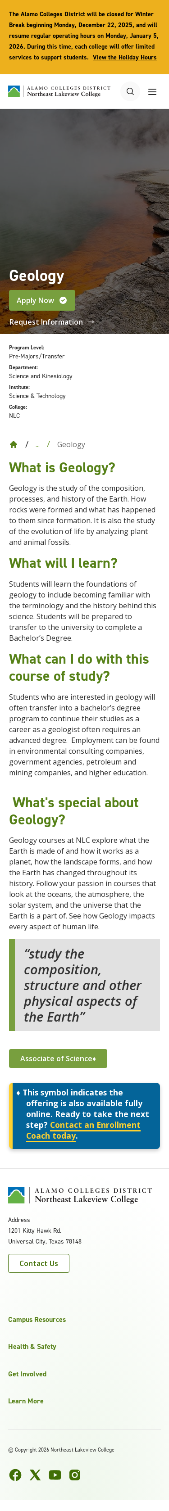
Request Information (52, 322)
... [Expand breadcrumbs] (38, 444)
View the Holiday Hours (125, 57)
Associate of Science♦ (58, 1058)
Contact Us (38, 1263)
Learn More (26, 1401)
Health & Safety (32, 1346)
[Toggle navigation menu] (152, 91)
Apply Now (42, 300)
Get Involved (27, 1374)
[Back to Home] (13, 444)
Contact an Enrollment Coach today (83, 1130)
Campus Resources (37, 1319)
